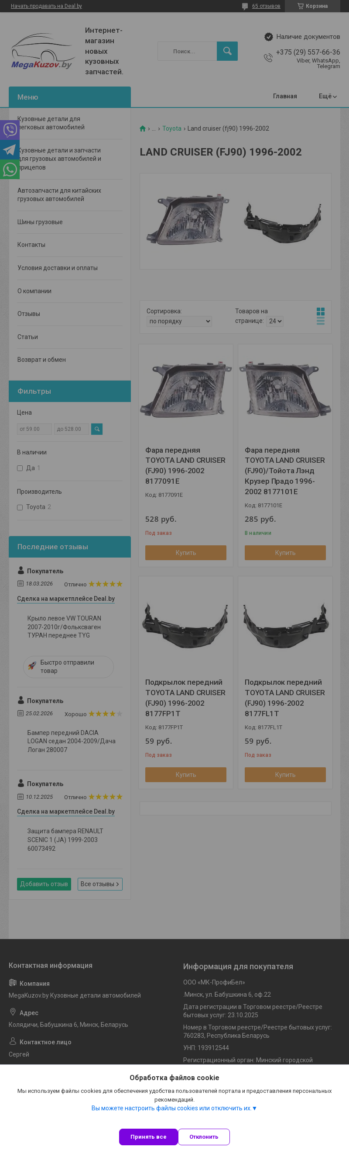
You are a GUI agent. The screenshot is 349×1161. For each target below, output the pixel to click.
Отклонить (204, 1136)
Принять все (148, 1136)
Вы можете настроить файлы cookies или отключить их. (172, 1108)
